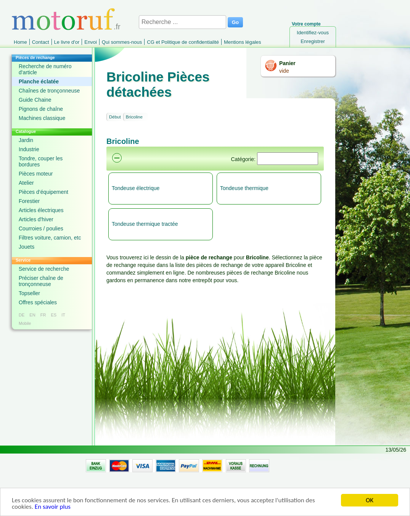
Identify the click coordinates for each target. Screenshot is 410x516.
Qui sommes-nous (122, 42)
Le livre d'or (67, 42)
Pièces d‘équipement (43, 192)
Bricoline (134, 117)
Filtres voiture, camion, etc (50, 238)
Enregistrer (313, 41)
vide (284, 71)
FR (43, 315)
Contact (40, 42)
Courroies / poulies (41, 228)
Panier (287, 63)
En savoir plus (53, 507)
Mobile (25, 323)
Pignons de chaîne (41, 109)
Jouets (26, 247)
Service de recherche (44, 269)
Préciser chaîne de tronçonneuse (41, 281)
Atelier (26, 183)
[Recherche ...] (182, 22)
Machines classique (42, 118)
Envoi (90, 42)
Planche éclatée (39, 81)
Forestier (29, 201)
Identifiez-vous (313, 32)
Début (115, 117)
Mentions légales (242, 42)
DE (21, 315)
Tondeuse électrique (135, 188)
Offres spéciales (38, 302)
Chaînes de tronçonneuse (49, 91)
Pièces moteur (36, 174)
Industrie (29, 149)
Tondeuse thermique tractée (145, 224)
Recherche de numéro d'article (45, 69)
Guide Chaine (35, 100)
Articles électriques (41, 210)
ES (53, 315)
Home (20, 42)
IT (63, 315)
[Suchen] (287, 158)
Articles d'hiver (36, 219)
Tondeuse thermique (244, 188)
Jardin (26, 140)
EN (32, 315)
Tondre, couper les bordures (41, 161)
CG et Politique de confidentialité (183, 42)
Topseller (29, 293)
